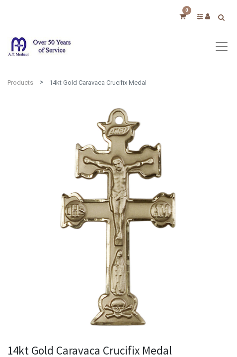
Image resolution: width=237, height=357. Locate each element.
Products (20, 82)
